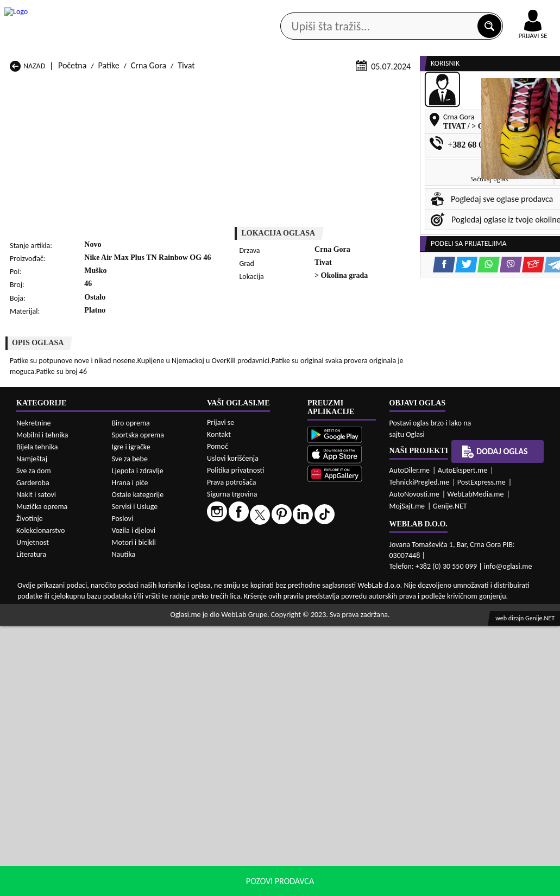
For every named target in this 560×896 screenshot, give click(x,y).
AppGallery (311, 11)
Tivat (186, 207)
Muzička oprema (41, 776)
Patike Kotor (231, 611)
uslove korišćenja (358, 884)
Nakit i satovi (36, 765)
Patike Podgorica (139, 632)
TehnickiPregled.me (419, 752)
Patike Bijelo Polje (342, 591)
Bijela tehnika (37, 717)
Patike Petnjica (135, 622)
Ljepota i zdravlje (137, 741)
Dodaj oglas (494, 722)
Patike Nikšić (32, 622)
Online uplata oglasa (510, 11)
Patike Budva (32, 601)
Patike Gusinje (335, 601)
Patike (108, 207)
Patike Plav (229, 622)
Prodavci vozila (215, 86)
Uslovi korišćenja (233, 728)
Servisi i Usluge (135, 776)
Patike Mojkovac (339, 611)
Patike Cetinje (134, 601)
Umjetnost (32, 812)
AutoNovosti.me (414, 764)
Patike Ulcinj (31, 642)
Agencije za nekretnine (301, 86)
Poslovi (123, 788)
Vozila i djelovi (134, 800)
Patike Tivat (331, 632)
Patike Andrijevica (41, 591)
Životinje (29, 788)
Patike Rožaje (233, 632)
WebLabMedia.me (475, 764)
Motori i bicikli (134, 812)
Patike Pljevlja (335, 622)
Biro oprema (131, 693)
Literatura (31, 824)
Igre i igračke (131, 717)
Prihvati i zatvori (494, 885)
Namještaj (31, 729)
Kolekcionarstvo (40, 800)
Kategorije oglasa (61, 86)
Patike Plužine (34, 632)
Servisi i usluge (387, 86)
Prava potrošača (231, 752)
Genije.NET (450, 776)
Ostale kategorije (138, 765)
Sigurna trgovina (232, 764)
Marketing (375, 11)
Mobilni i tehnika (42, 705)
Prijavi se (220, 692)
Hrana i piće (130, 753)
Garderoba (32, 753)
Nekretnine (33, 693)
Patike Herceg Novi (42, 611)
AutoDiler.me (409, 740)
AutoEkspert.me (463, 740)
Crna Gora (148, 207)
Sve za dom (33, 741)
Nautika (124, 824)
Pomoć (217, 716)
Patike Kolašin (134, 611)
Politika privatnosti (235, 740)
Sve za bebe (130, 729)
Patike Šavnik (133, 642)
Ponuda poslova (461, 86)
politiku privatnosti (419, 884)
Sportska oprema (138, 705)
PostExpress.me (481, 752)
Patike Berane (234, 591)
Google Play (174, 10)
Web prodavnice (139, 86)
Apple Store (243, 10)
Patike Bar (128, 591)
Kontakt (434, 10)
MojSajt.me (407, 776)
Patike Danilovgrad (242, 601)
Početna (72, 207)
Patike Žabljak (234, 642)
